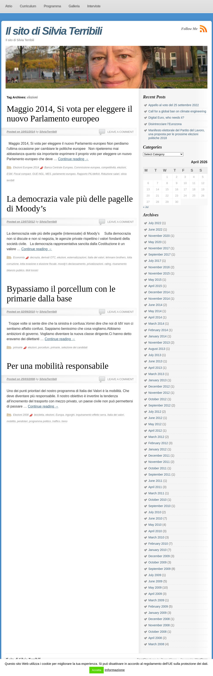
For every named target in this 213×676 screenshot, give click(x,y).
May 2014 (154, 311)
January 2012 (157, 449)
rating (108, 263)
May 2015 (154, 279)
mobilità (11, 421)
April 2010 (155, 531)
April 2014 (155, 317)
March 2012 (156, 437)
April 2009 (155, 593)
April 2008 (155, 638)
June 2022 (155, 229)
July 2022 (154, 223)
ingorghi (70, 414)
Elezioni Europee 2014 (26, 167)
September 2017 (159, 254)
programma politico (40, 421)
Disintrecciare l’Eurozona (165, 124)
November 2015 (159, 273)
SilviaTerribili (48, 131)
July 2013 (154, 355)
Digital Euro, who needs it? (166, 117)
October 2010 (157, 499)
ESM (9, 173)
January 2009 (157, 612)
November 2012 (159, 392)
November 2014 (159, 298)
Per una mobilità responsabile (57, 366)
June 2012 (155, 418)
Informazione (115, 670)
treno (64, 421)
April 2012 (155, 430)
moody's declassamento (71, 263)
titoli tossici (32, 270)
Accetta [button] (96, 670)
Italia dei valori (96, 257)
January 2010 (157, 550)
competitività (108, 167)
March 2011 (156, 493)
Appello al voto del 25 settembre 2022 (173, 105)
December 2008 (159, 619)
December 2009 (159, 556)
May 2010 (154, 524)
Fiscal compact (22, 173)
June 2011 (155, 480)
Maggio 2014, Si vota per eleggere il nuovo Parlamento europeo (69, 113)
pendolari (22, 421)
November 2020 (159, 235)
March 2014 (156, 323)
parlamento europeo (63, 173)
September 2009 (159, 569)
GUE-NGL (38, 173)
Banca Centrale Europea (58, 167)
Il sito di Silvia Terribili (54, 31)
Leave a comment (120, 131)
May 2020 (154, 242)
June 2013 (155, 361)
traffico (56, 421)
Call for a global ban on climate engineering (177, 111)
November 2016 (159, 267)
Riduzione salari (110, 173)
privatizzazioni (95, 263)
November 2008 (159, 625)
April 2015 (155, 286)
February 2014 (158, 330)
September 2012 (159, 405)
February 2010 (158, 543)
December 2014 (159, 292)
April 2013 (155, 367)
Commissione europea (87, 167)
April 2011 (155, 487)
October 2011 (157, 468)
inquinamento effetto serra (91, 414)
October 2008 (157, 631)
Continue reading (73, 159)
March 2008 (156, 644)
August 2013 (156, 348)
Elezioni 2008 (21, 414)
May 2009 (154, 587)
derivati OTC (48, 257)
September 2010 (159, 506)
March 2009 (156, 600)
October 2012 (157, 399)
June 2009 (155, 581)
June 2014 (155, 305)
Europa (60, 414)
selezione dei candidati (74, 347)
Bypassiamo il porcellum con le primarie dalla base (61, 293)
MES (48, 173)
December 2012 (159, 386)
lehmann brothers (116, 257)
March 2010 (156, 537)
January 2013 (157, 380)
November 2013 (159, 342)
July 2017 (154, 260)
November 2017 (159, 248)
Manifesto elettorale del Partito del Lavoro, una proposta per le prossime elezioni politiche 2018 (176, 134)
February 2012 (158, 443)
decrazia (35, 257)
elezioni (121, 167)
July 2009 (154, 575)
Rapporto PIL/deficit (88, 173)
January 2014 (157, 336)
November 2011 (159, 462)
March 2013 (156, 374)
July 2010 (154, 512)
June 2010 (155, 518)
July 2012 (154, 411)
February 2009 (158, 606)
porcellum (43, 347)
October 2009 (157, 562)
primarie (17, 347)
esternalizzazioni (76, 257)
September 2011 (159, 474)
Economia (18, 257)
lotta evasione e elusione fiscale (38, 263)
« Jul (145, 207)
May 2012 (154, 424)
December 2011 (159, 455)
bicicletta (39, 414)
